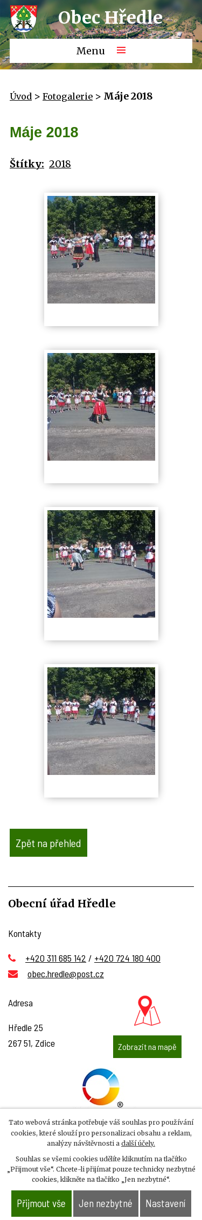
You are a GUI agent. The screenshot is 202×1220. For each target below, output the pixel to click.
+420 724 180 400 (127, 958)
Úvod (21, 96)
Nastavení (165, 1203)
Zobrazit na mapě (147, 1046)
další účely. (138, 1143)
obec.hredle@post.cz (65, 973)
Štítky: (27, 164)
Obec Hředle (110, 18)
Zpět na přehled (48, 842)
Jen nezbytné (106, 1203)
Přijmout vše (41, 1203)
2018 (60, 164)
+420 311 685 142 (55, 958)
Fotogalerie (68, 96)
